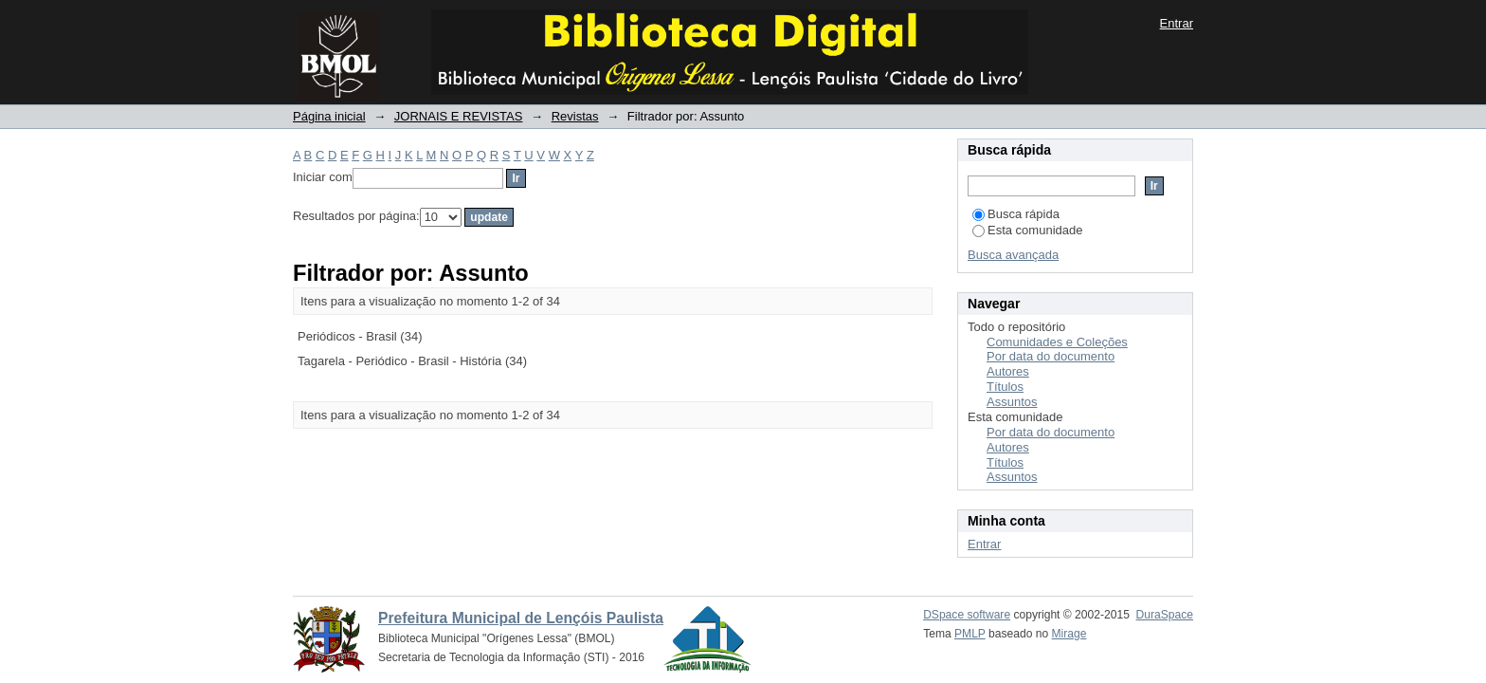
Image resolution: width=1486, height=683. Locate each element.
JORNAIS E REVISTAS (458, 116)
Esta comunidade (1027, 230)
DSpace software (966, 614)
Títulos (1005, 386)
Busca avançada (1013, 255)
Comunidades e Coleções (1057, 342)
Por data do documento (1050, 356)
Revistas (575, 116)
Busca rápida (1016, 214)
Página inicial (329, 116)
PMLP (970, 633)
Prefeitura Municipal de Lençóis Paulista (520, 618)
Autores (1008, 371)
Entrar (1176, 23)
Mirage (1069, 633)
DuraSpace (1164, 614)
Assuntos (1012, 402)
